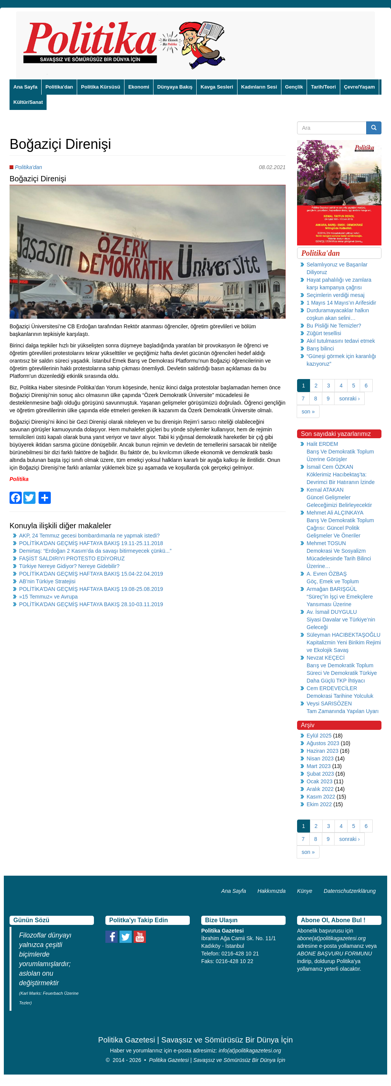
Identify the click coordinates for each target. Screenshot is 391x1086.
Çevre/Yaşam (359, 87)
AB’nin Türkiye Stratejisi (47, 581)
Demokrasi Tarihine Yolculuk (340, 696)
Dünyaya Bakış (175, 87)
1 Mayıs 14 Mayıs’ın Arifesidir (341, 303)
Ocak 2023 (320, 781)
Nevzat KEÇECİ (326, 658)
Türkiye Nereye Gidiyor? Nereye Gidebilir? (69, 566)
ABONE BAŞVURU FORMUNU (334, 953)
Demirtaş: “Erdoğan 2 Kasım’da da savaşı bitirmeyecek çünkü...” (95, 551)
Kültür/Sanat (28, 102)
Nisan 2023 (320, 758)
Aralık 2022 (320, 789)
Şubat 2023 (320, 774)
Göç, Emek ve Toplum (333, 581)
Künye (304, 891)
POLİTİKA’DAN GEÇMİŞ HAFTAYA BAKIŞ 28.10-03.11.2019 (91, 604)
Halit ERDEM (322, 444)
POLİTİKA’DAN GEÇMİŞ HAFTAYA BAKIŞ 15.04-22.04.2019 (91, 574)
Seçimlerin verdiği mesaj (336, 295)
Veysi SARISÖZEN (329, 703)
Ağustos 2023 (323, 743)
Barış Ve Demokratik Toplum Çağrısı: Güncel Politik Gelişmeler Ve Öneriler (340, 528)
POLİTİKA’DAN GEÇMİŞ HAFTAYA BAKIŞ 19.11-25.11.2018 (91, 543)
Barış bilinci (320, 348)
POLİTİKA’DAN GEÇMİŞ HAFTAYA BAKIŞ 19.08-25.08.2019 (91, 589)
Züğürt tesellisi (324, 333)
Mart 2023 (319, 766)
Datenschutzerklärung (350, 891)
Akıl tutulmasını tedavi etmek (341, 341)
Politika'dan (59, 87)
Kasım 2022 (321, 797)
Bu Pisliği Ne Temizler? (334, 326)
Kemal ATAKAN (325, 490)
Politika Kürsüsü (100, 87)
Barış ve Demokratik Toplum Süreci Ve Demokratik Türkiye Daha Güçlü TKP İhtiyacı (342, 673)
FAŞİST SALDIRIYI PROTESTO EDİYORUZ (71, 558)
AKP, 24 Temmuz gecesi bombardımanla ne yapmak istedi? (89, 536)
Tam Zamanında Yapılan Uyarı (343, 711)
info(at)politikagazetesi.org (250, 1050)
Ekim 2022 (319, 804)
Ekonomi (138, 87)
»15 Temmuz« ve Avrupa (48, 597)
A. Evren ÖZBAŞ (327, 574)
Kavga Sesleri (216, 87)
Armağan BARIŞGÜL (332, 589)
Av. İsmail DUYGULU (332, 612)
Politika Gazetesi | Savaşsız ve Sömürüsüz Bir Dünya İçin (217, 1060)
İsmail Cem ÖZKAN (330, 467)
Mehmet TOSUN (326, 543)
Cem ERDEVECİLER (332, 688)
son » (308, 411)
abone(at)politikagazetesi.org (331, 938)
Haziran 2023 (322, 751)
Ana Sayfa (25, 87)
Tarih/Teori (323, 87)
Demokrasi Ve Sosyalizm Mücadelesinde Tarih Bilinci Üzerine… (339, 558)
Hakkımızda (271, 891)
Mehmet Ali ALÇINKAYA (335, 513)
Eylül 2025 (319, 736)
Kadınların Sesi (259, 87)
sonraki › (349, 398)
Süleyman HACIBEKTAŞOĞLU (343, 635)
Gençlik (294, 87)
